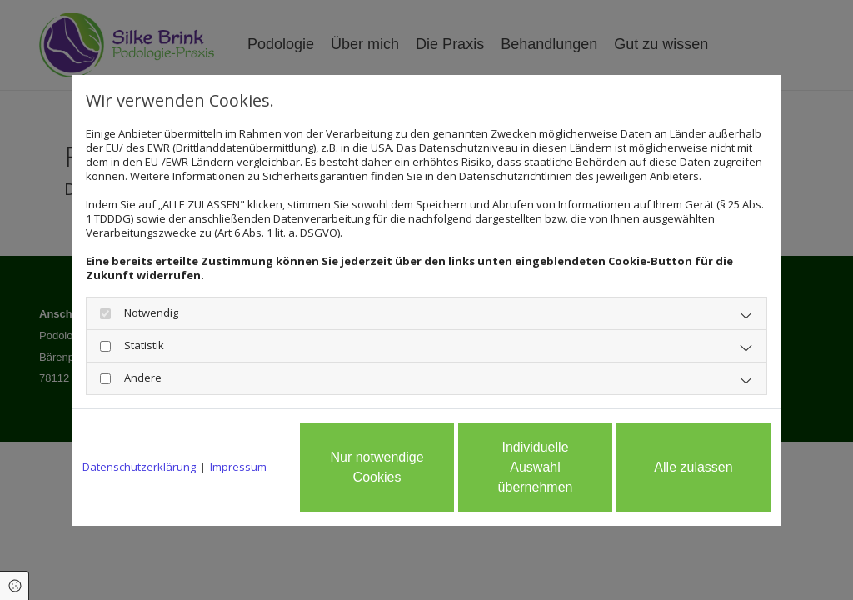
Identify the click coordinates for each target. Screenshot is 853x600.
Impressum (238, 467)
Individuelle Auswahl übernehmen (535, 467)
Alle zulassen (693, 467)
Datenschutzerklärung (139, 467)
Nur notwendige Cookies (376, 467)
